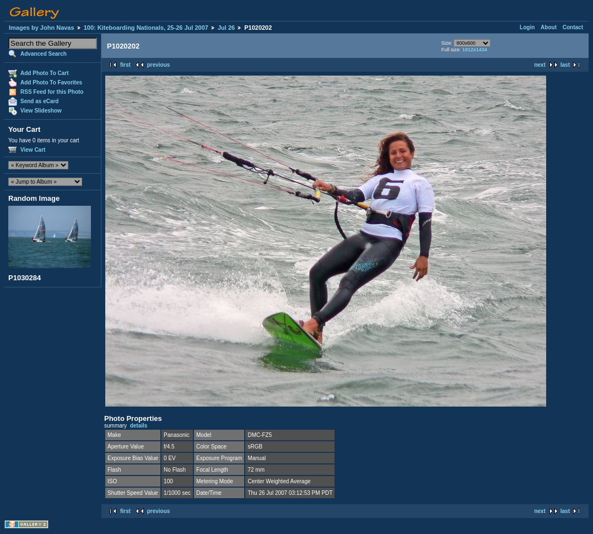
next (540, 65)
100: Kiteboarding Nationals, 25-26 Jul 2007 (146, 27)
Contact (573, 27)
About (549, 27)
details (139, 426)
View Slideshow (41, 111)
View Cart (32, 150)
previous (158, 65)
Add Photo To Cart (44, 73)
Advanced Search (43, 54)
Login (527, 27)
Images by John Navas (41, 27)
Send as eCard (39, 101)
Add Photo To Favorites (51, 82)
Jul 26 (226, 27)
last (565, 65)
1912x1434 (474, 49)
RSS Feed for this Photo (51, 92)
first (125, 65)
